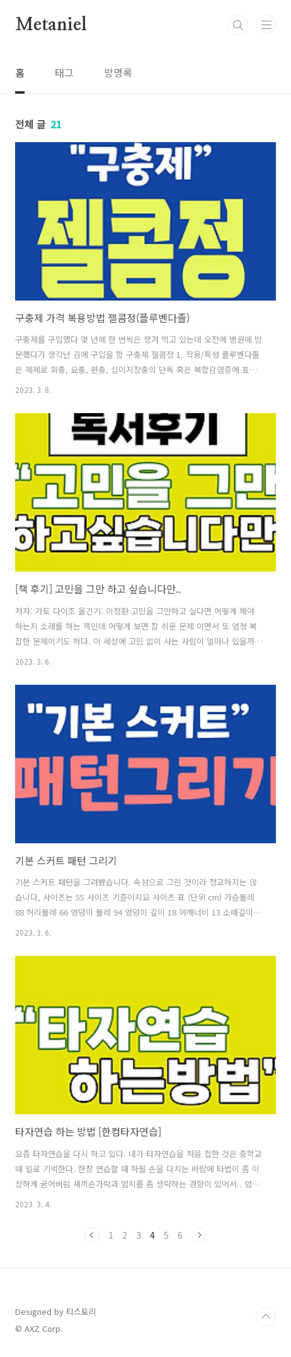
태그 (64, 72)
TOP (266, 1317)
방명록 (118, 72)
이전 (92, 1235)
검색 (238, 25)
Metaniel (50, 25)
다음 (199, 1235)
